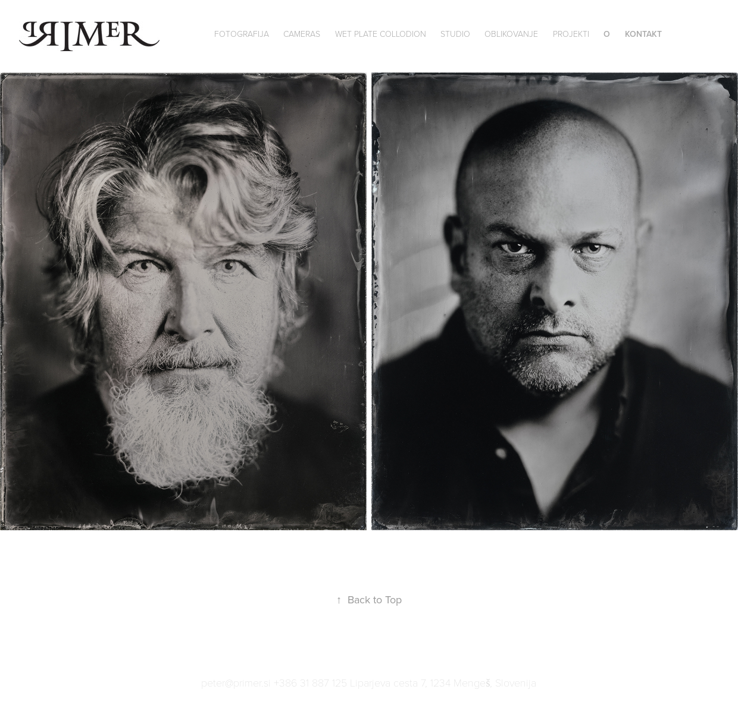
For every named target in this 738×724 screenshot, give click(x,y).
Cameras (301, 33)
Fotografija (241, 33)
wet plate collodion (380, 33)
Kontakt (643, 34)
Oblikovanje (511, 33)
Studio (455, 33)
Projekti (571, 33)
